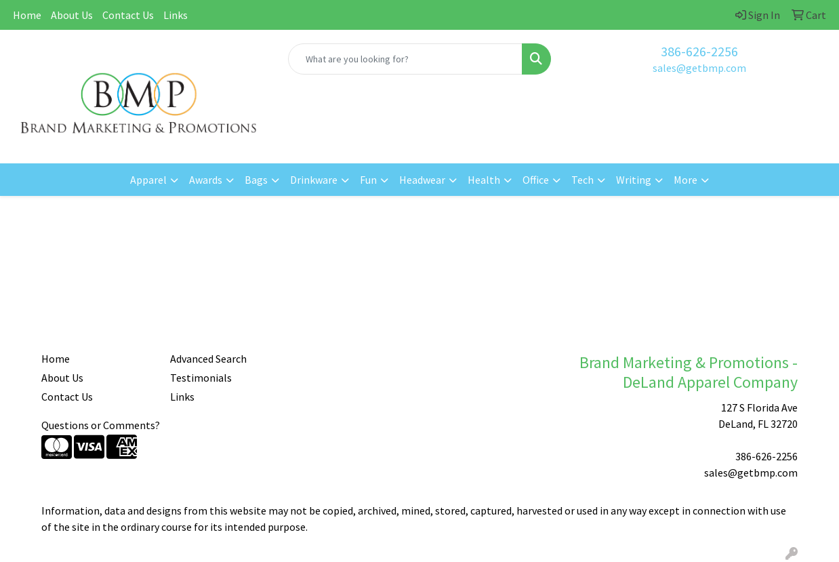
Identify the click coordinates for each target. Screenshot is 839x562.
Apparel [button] (148, 179)
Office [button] (536, 179)
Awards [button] (205, 179)
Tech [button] (582, 179)
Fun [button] (368, 179)
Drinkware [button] (313, 179)
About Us (72, 15)
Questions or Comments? (100, 425)
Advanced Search (208, 358)
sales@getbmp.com (699, 68)
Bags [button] (256, 179)
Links (175, 15)
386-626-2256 (699, 51)
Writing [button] (633, 179)
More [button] (685, 179)
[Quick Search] (405, 59)
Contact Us (128, 15)
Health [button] (484, 179)
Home (27, 15)
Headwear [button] (422, 179)
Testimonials (201, 377)
